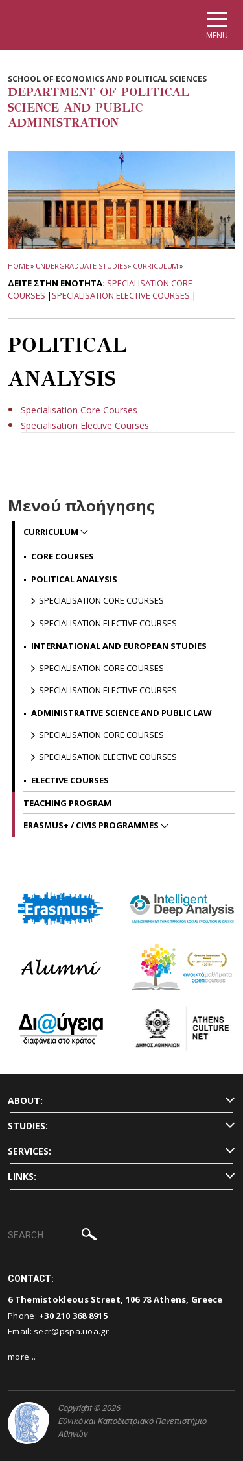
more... (22, 1356)
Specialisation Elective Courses (121, 295)
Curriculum (155, 266)
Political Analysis (74, 579)
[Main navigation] (217, 24)
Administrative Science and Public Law (121, 712)
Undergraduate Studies (81, 266)
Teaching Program (67, 803)
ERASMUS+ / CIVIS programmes (92, 825)
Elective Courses (70, 780)
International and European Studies (119, 646)
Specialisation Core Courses (101, 600)
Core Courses (62, 556)
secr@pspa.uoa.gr (71, 1331)
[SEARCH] (53, 1235)
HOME (18, 266)
